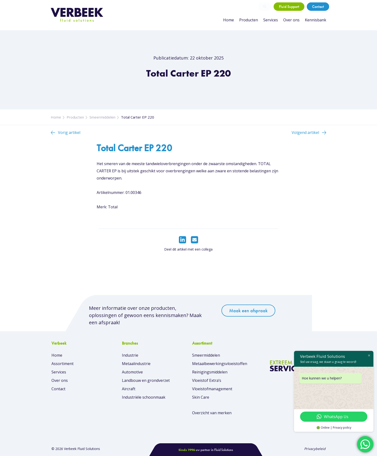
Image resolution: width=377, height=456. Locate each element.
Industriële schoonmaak (143, 397)
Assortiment (62, 363)
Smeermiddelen (102, 117)
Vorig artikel (69, 132)
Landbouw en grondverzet (146, 380)
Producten (248, 20)
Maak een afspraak (248, 310)
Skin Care (200, 397)
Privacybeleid (315, 448)
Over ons (291, 20)
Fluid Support (289, 6)
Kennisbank (315, 20)
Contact (318, 6)
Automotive (132, 372)
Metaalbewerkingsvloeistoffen (219, 363)
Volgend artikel (305, 132)
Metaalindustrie (136, 363)
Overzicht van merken (212, 412)
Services (270, 20)
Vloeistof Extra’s (206, 380)
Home (228, 20)
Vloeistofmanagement (212, 388)
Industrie (130, 355)
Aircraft (128, 388)
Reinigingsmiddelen (209, 372)
